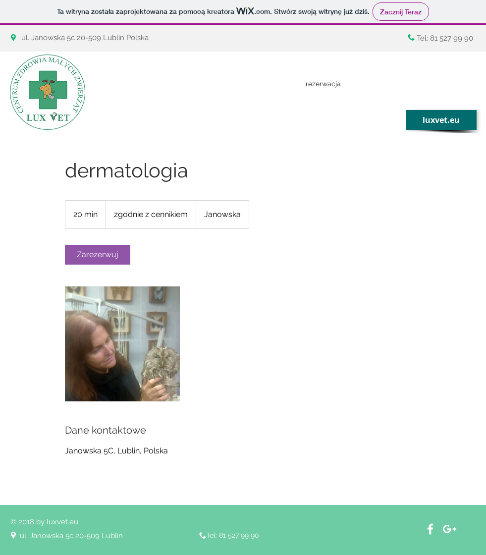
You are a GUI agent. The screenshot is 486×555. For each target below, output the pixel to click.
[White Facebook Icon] (430, 529)
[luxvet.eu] (441, 120)
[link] (97, 255)
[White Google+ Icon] (449, 529)
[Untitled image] (122, 343)
